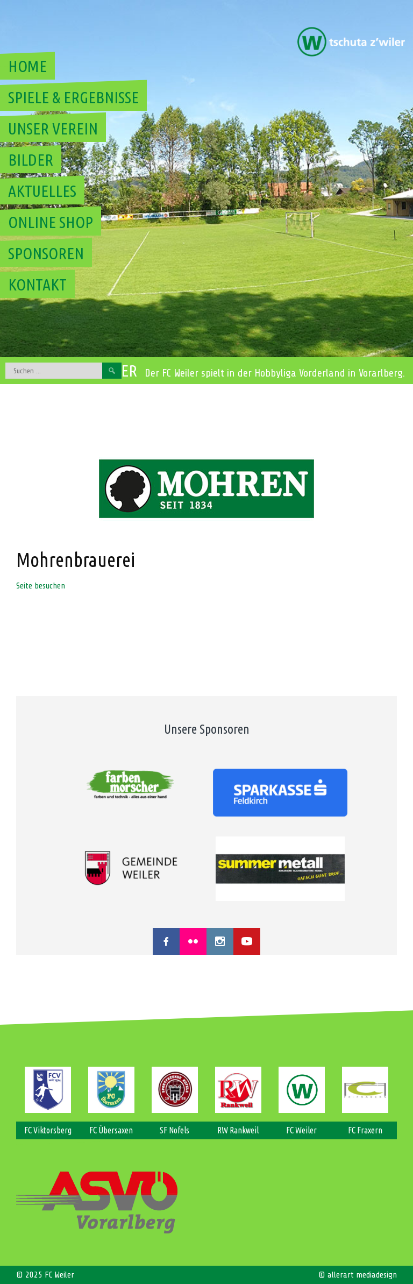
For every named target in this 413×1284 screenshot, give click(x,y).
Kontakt (37, 284)
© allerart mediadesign (357, 1275)
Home (27, 66)
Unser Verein (53, 128)
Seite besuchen (40, 586)
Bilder (30, 160)
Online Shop (50, 222)
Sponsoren (46, 253)
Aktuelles (42, 191)
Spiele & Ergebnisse (73, 97)
